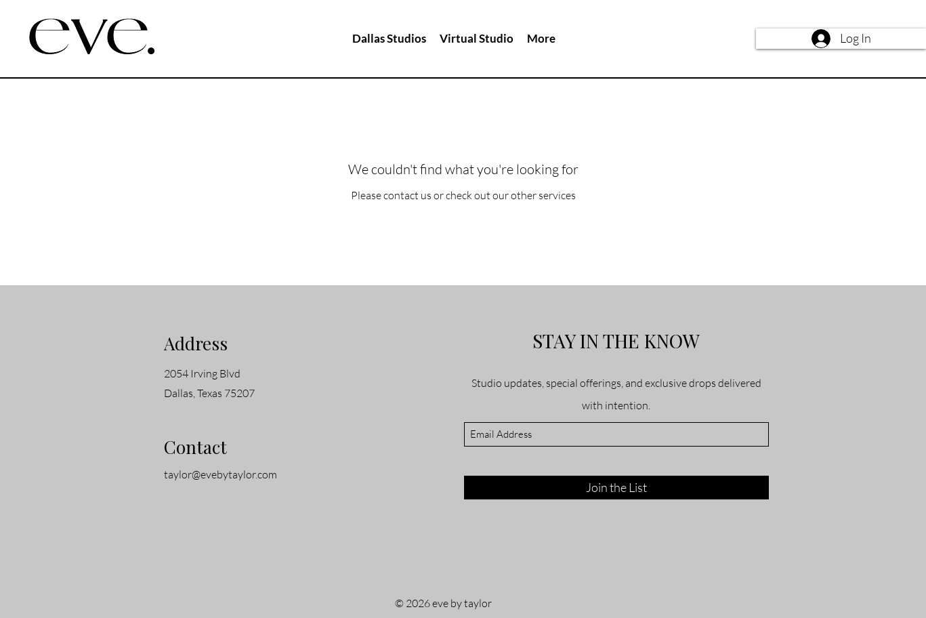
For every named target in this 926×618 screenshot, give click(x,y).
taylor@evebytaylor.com (220, 474)
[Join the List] (616, 487)
